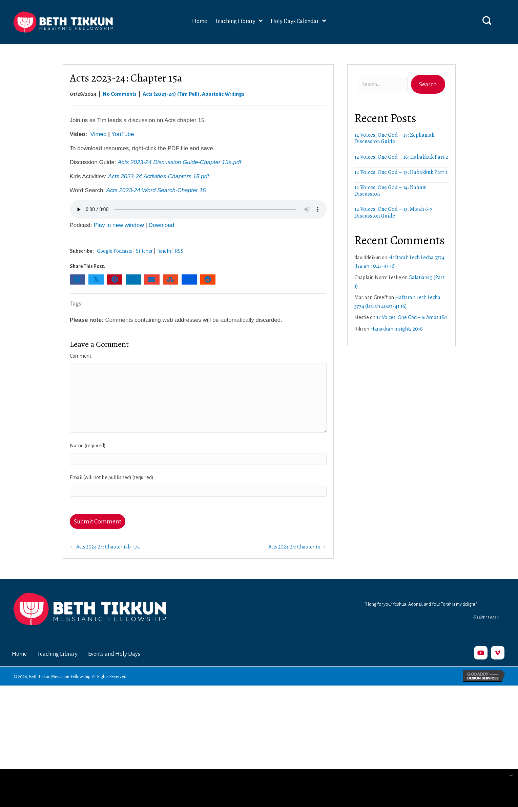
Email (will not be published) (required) (111, 477)
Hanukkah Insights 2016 (396, 329)
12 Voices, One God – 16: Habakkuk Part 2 (401, 157)
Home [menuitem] (19, 654)
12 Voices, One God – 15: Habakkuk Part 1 (400, 172)
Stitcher (144, 251)
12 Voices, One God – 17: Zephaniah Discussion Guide (394, 138)
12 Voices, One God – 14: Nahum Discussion (390, 191)
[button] (487, 20)
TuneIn (164, 251)
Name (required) (88, 445)
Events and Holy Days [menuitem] (114, 654)
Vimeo (98, 134)
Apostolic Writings (223, 94)
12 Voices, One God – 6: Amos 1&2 (412, 317)
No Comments (120, 94)
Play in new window (119, 225)
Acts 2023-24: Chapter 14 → (297, 547)
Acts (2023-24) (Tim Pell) (171, 94)
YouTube (122, 134)
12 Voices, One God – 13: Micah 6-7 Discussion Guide (393, 212)
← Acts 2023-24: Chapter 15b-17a (105, 547)
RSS (179, 251)
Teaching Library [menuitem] (57, 654)
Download (161, 225)
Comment (80, 356)
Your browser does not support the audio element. (198, 209)
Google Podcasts (114, 251)
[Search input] (383, 84)
